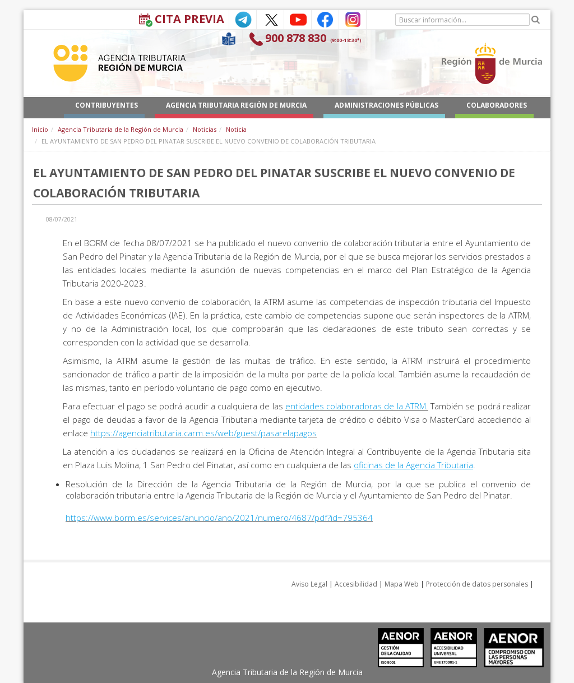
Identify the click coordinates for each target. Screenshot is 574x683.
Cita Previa (189, 18)
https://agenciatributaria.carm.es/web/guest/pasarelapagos (203, 433)
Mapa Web (402, 584)
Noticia (236, 129)
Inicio (40, 129)
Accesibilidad (356, 584)
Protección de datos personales (477, 584)
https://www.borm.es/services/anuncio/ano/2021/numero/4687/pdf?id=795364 (219, 517)
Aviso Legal (309, 584)
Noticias (204, 129)
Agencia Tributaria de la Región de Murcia (120, 129)
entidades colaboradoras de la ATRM (355, 406)
